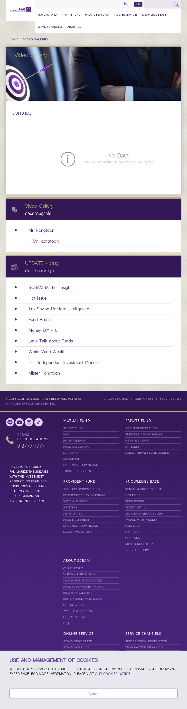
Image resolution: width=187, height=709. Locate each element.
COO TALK (132, 538)
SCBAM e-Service (76, 647)
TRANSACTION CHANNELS (144, 647)
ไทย (126, 4)
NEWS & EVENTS (137, 440)
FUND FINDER (135, 501)
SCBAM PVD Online (77, 532)
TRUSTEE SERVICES (125, 14)
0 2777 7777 (31, 445)
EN (138, 4)
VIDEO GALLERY (137, 550)
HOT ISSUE (132, 495)
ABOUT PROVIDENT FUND (81, 489)
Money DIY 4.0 (136, 507)
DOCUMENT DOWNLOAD (80, 465)
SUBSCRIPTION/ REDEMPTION (146, 641)
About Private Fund (141, 428)
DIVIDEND (70, 452)
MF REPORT (71, 458)
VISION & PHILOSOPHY (79, 574)
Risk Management (77, 592)
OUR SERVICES (73, 605)
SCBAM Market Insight (143, 489)
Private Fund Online (147, 452)
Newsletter (73, 513)
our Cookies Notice (112, 673)
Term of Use (144, 398)
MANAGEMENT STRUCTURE (83, 580)
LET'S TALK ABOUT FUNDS (144, 513)
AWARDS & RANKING (78, 611)
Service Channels (50, 26)
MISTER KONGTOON (139, 544)
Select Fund (73, 428)
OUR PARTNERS (74, 617)
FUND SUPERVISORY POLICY (83, 586)
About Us (74, 26)
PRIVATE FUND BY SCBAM (143, 434)
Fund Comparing (76, 446)
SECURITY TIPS (170, 398)
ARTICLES (132, 446)
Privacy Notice (116, 398)
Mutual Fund (47, 14)
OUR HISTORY (73, 568)
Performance (74, 440)
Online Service (78, 633)
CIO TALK (132, 532)
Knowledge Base (154, 14)
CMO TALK (132, 525)
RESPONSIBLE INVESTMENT (83, 598)
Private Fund (71, 14)
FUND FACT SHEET (76, 519)
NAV (66, 434)
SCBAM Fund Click (77, 641)
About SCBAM (76, 560)
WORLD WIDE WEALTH (141, 519)
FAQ (66, 623)
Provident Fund (97, 14)
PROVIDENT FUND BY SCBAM (84, 495)
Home (14, 39)
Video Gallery (35, 39)
